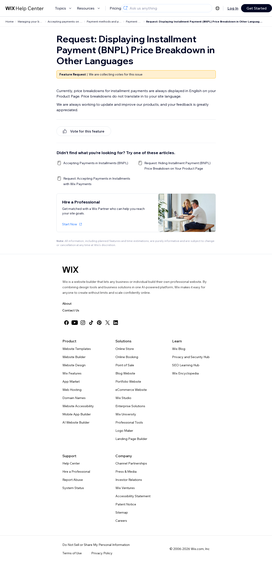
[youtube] (75, 323)
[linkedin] (116, 323)
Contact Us (70, 310)
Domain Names (74, 398)
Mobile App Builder (76, 414)
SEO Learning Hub (185, 365)
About (67, 303)
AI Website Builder (75, 422)
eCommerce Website (131, 390)
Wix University (125, 414)
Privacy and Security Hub (191, 357)
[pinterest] (99, 323)
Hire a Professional (76, 471)
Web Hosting (71, 390)
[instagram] (83, 323)
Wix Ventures (125, 488)
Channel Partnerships (131, 463)
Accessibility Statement (132, 496)
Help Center (71, 463)
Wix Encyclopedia (185, 373)
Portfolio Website (128, 381)
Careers (121, 521)
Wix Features (71, 373)
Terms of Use (72, 553)
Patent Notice (125, 504)
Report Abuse (72, 480)
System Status (73, 488)
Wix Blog (178, 349)
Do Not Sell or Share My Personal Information (96, 545)
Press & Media (126, 471)
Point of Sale (124, 365)
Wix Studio (123, 398)
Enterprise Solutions (130, 406)
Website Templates (76, 349)
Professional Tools (129, 422)
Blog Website (125, 373)
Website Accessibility (78, 406)
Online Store (124, 349)
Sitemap (121, 512)
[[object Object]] (83, 131)
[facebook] (66, 323)
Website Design (74, 365)
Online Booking (126, 357)
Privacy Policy (101, 553)
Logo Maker (124, 431)
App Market (71, 381)
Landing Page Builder (131, 439)
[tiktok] (91, 323)
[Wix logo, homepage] (70, 269)
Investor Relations (128, 480)
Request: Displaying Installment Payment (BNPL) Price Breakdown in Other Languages (204, 21)
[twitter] (107, 323)
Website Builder (74, 357)
